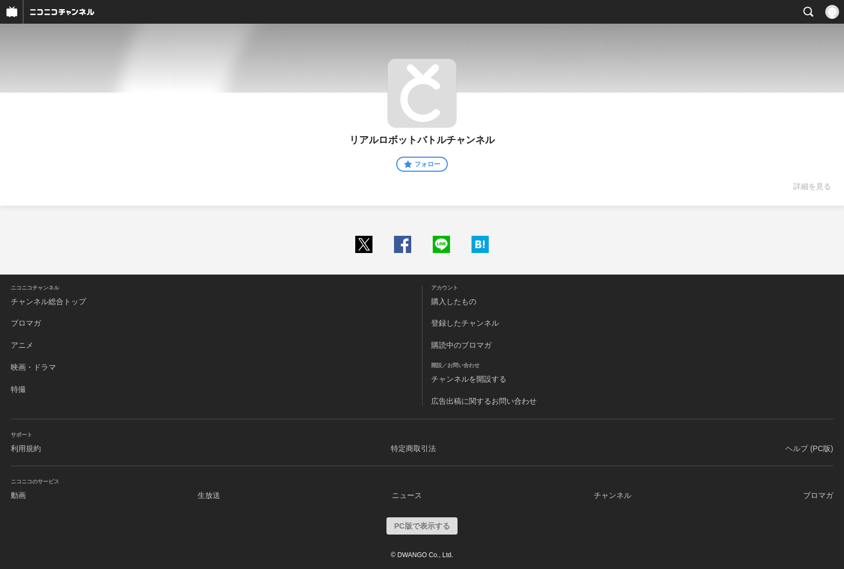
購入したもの (453, 301)
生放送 (209, 495)
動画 (18, 495)
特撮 (18, 389)
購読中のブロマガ (461, 345)
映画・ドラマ (33, 367)
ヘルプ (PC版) (809, 448)
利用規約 (26, 448)
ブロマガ (26, 323)
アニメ (22, 345)
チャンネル (612, 495)
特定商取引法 (413, 448)
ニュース (407, 495)
